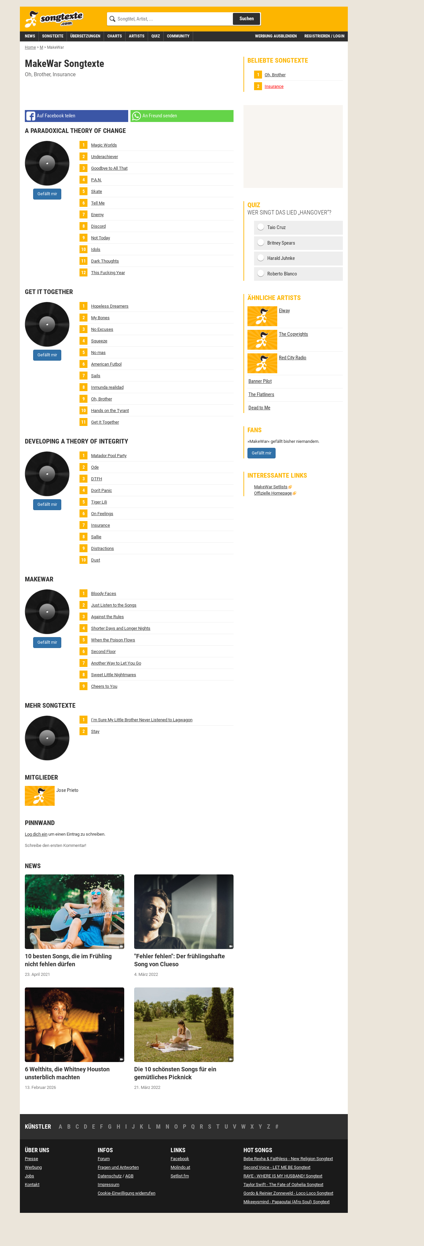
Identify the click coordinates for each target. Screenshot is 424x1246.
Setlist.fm (180, 1205)
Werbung (33, 1197)
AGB (129, 1205)
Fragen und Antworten (118, 1197)
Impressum (108, 1214)
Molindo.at (180, 1197)
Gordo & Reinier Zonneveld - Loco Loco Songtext (288, 1222)
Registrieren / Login (324, 65)
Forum (104, 1188)
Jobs (29, 1205)
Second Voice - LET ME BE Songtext (276, 1197)
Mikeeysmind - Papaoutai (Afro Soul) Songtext (286, 1231)
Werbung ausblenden (276, 65)
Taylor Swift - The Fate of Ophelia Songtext (283, 1214)
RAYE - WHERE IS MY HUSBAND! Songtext (282, 1205)
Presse (31, 1188)
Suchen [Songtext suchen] (246, 48)
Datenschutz (110, 1205)
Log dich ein (36, 863)
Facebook (180, 1188)
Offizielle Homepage (273, 522)
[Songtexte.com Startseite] (56, 49)
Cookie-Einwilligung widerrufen (126, 1222)
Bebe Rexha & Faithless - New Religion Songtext (288, 1188)
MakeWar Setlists (271, 516)
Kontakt (32, 1214)
